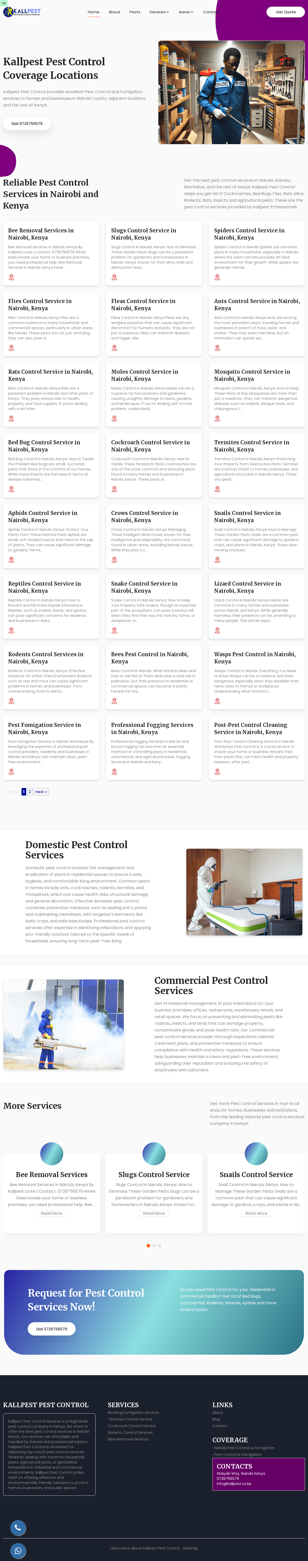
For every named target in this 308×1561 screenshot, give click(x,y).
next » (41, 792)
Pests (135, 12)
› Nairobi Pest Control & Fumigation (243, 1447)
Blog (216, 1419)
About (114, 12)
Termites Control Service (130, 1419)
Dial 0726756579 (27, 123)
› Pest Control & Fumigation (237, 1454)
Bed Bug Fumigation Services (133, 1412)
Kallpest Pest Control (26, 1446)
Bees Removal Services (128, 1439)
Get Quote (286, 12)
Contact (211, 12)
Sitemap (190, 1548)
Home (93, 12)
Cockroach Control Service (132, 1425)
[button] (148, 1245)
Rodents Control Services (130, 1432)
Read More (52, 1213)
